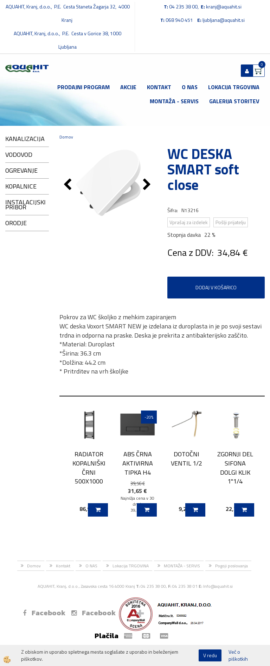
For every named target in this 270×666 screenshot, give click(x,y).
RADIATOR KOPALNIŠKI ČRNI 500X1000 (88, 467)
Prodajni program (83, 87)
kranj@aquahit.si (224, 6)
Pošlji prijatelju (231, 222)
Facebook (44, 613)
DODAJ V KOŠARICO (216, 287)
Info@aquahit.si (218, 586)
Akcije (128, 87)
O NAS (190, 87)
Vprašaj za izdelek (188, 222)
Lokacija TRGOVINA (233, 87)
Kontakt (159, 87)
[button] (148, 185)
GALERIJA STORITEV (234, 101)
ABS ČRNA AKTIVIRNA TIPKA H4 (137, 463)
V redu (210, 655)
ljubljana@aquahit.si (223, 20)
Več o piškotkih (238, 655)
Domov (66, 137)
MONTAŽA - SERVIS (174, 101)
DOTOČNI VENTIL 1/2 (186, 458)
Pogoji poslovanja (231, 565)
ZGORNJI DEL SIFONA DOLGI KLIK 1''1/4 (235, 467)
